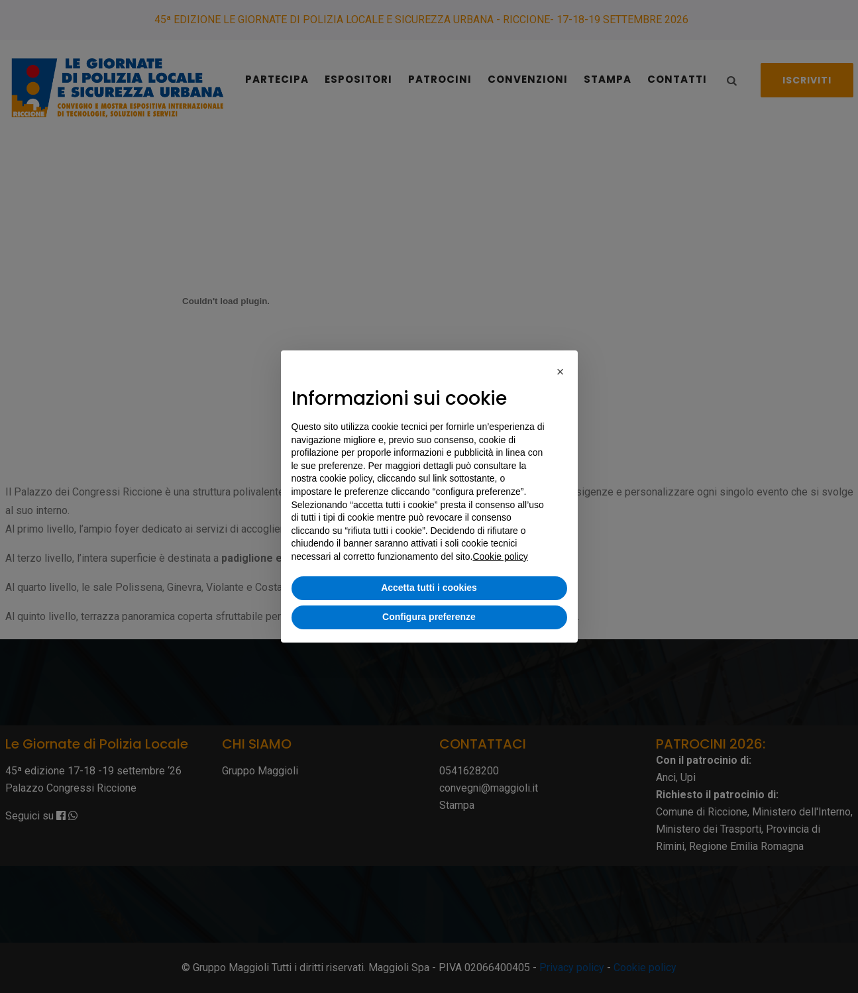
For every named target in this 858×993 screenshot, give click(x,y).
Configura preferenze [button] (429, 616)
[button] (560, 371)
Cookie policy (499, 556)
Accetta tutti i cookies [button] (429, 587)
